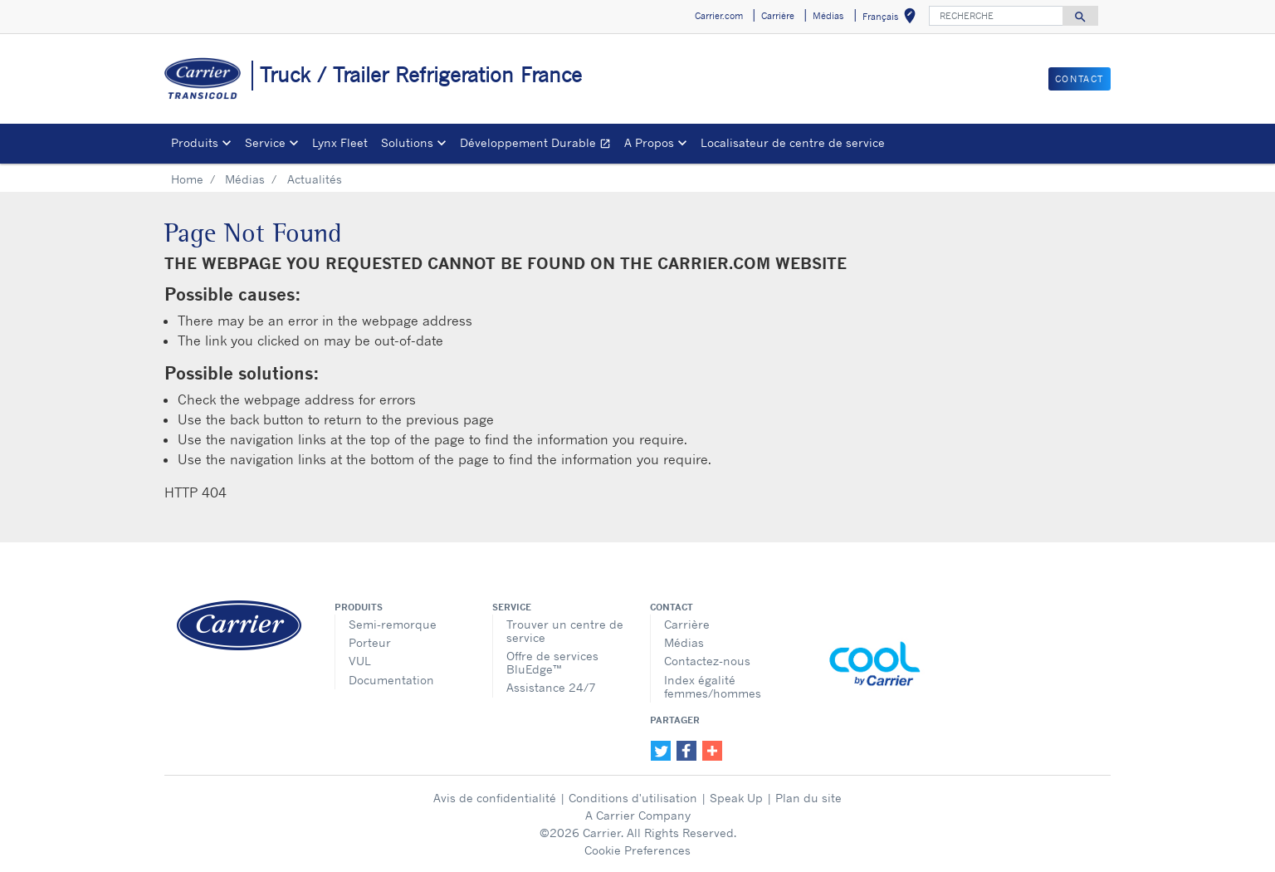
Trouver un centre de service (564, 630)
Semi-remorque (393, 624)
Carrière (687, 624)
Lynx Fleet (340, 142)
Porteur (370, 642)
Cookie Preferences (637, 850)
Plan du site (808, 798)
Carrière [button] (777, 16)
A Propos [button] (649, 142)
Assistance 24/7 (551, 687)
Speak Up (736, 798)
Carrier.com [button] (719, 16)
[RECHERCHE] (996, 16)
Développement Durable (539, 144)
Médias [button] (828, 16)
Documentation (391, 680)
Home (187, 179)
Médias (245, 179)
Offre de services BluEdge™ (552, 662)
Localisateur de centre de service (793, 142)
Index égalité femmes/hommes (712, 686)
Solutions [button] (407, 142)
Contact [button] (1079, 79)
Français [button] (892, 19)
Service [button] (265, 142)
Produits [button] (194, 142)
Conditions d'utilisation (633, 798)
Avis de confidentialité (494, 798)
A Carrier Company (638, 815)
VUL (360, 661)
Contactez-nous (707, 661)
